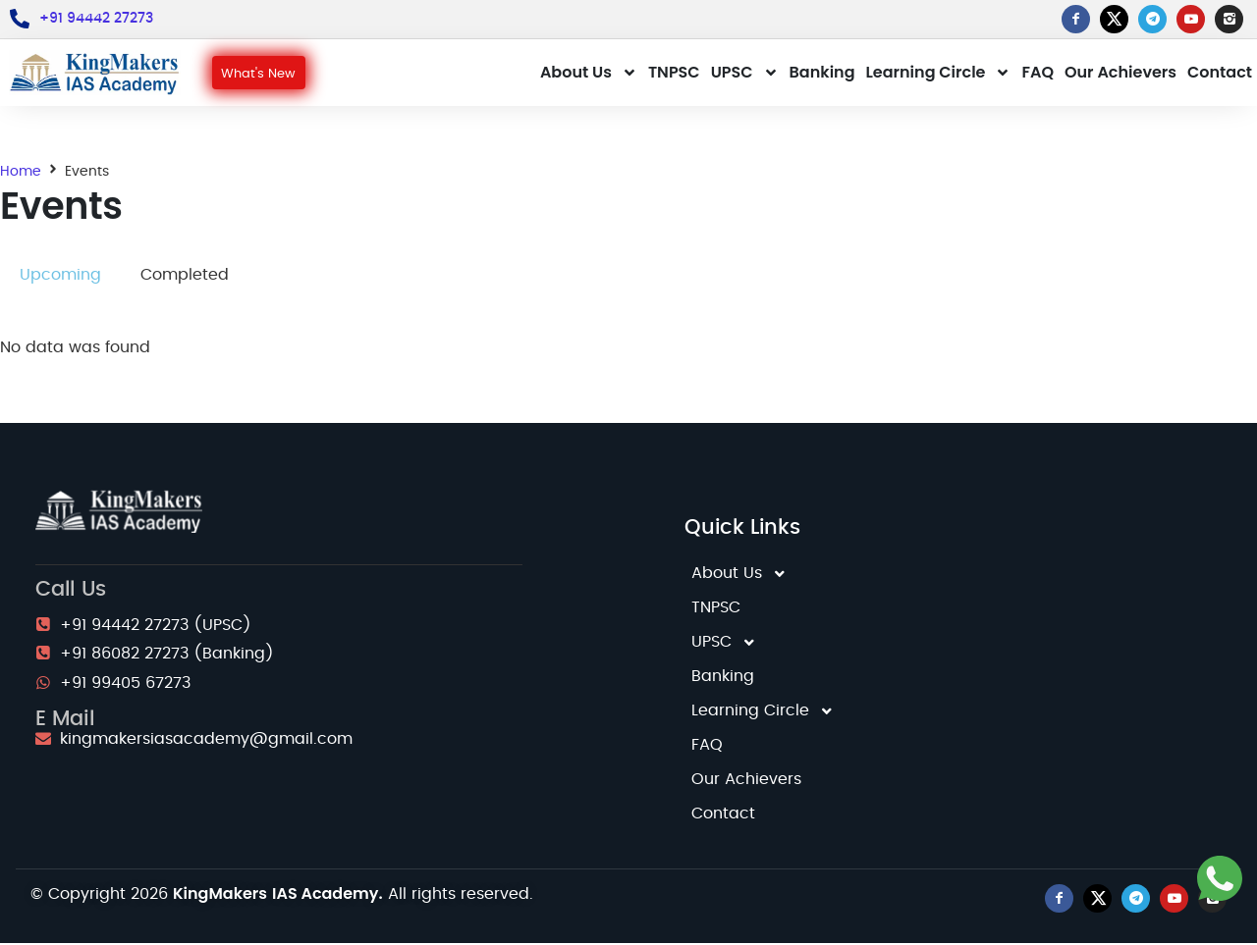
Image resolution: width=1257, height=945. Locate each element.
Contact (1219, 73)
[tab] (60, 277)
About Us (588, 73)
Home (20, 173)
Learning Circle (938, 73)
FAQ (1037, 73)
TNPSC (674, 73)
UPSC (745, 73)
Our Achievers (1120, 73)
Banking (822, 73)
